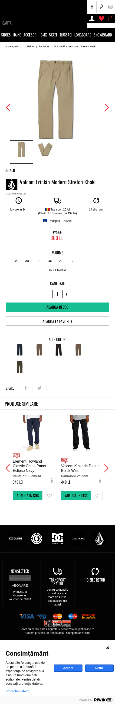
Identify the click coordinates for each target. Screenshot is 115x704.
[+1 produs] (67, 294)
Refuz (99, 668)
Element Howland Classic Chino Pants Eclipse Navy (29, 466)
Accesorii (30, 35)
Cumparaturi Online (78, 633)
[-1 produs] (48, 294)
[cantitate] (57, 294)
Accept (68, 668)
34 (50, 261)
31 (61, 261)
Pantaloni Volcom (74, 476)
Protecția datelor (18, 691)
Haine (17, 35)
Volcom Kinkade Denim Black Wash (80, 468)
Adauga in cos (57, 307)
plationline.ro (86, 629)
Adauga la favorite (57, 321)
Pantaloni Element (27, 476)
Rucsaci (66, 35)
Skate (53, 35)
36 (16, 261)
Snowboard (103, 35)
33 (72, 261)
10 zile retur (95, 580)
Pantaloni (44, 46)
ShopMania (56, 633)
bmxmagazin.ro (13, 46)
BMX (44, 35)
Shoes (6, 35)
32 (38, 261)
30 (27, 261)
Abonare (20, 585)
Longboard (82, 35)
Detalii (10, 170)
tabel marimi (57, 270)
